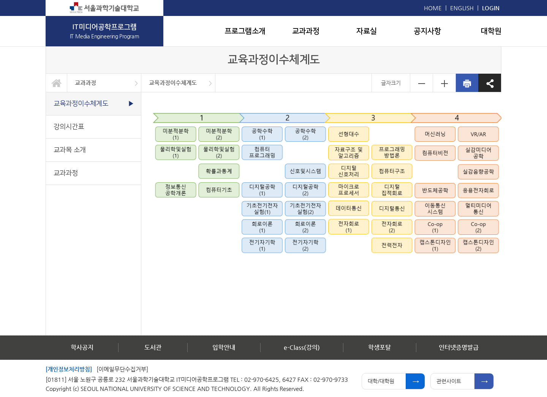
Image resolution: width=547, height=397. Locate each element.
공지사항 (427, 31)
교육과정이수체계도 (173, 82)
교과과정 (305, 31)
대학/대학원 (381, 381)
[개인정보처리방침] (69, 369)
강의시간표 (69, 126)
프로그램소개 (245, 31)
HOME (433, 8)
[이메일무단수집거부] (122, 369)
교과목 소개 (70, 149)
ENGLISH (462, 8)
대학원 (491, 31)
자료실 (366, 31)
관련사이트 (448, 381)
